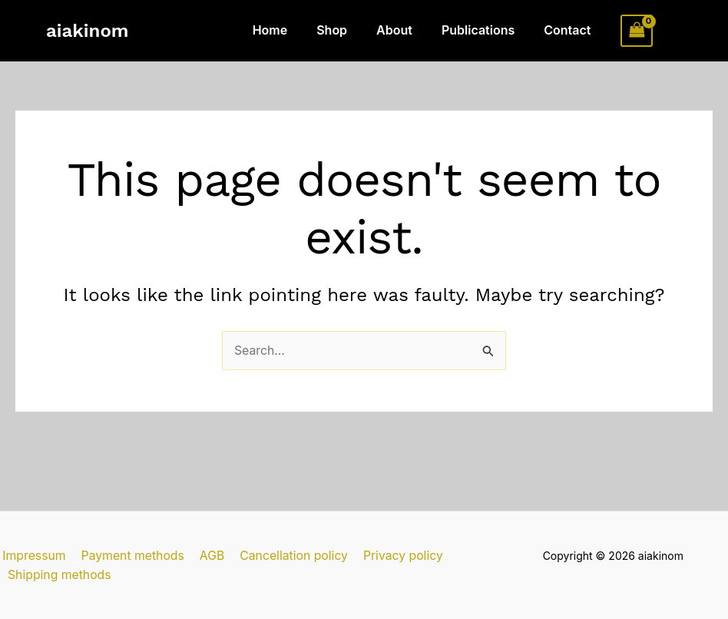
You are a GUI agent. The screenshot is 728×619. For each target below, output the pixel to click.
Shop (348, 30)
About (406, 30)
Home (291, 30)
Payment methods (129, 554)
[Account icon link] (675, 31)
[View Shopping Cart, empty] (636, 30)
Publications (484, 30)
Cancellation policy (286, 554)
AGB (206, 554)
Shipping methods (58, 574)
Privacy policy (393, 554)
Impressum (32, 554)
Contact (569, 30)
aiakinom (87, 30)
